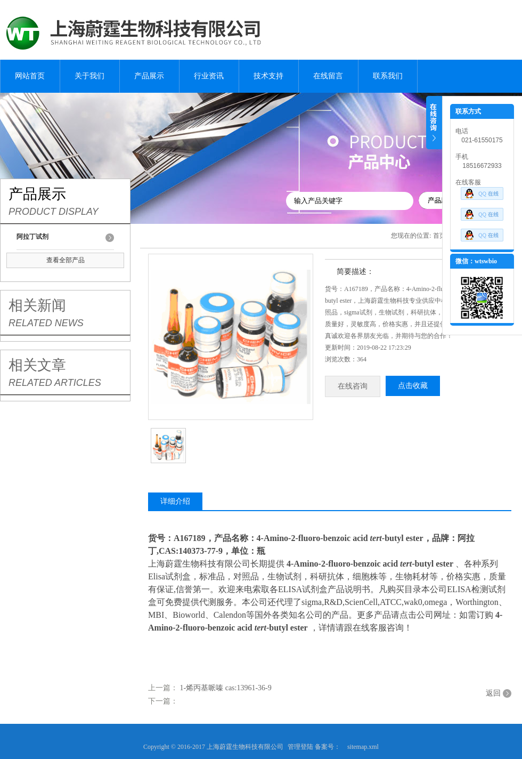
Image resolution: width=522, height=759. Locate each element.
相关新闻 (37, 305)
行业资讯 (209, 76)
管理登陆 (300, 746)
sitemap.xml (363, 746)
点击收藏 (413, 386)
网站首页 (30, 76)
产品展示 (149, 76)
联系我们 (388, 76)
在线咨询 (353, 386)
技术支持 (268, 76)
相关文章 (37, 365)
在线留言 (328, 76)
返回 (493, 693)
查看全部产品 (65, 260)
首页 (439, 235)
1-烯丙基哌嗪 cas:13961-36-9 (226, 688)
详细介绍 (175, 501)
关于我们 (89, 76)
